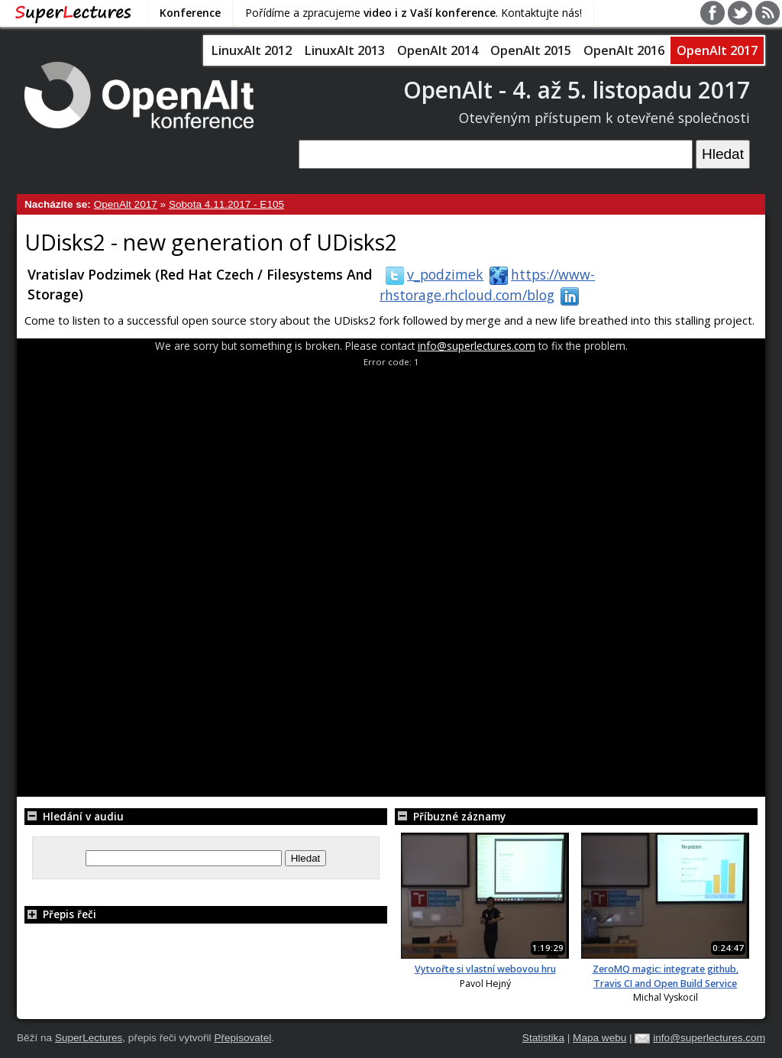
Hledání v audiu (74, 816)
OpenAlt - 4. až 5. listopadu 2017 (576, 89)
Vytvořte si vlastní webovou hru (485, 969)
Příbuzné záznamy (450, 816)
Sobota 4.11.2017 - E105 (226, 204)
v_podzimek (431, 274)
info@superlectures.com (476, 345)
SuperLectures (88, 1037)
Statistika (543, 1037)
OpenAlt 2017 (717, 50)
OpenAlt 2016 (623, 50)
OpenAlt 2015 (530, 50)
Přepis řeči (60, 914)
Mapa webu (599, 1037)
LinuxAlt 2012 (251, 50)
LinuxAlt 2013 (344, 50)
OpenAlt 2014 (437, 50)
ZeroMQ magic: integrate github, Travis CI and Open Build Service (665, 976)
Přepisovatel (242, 1037)
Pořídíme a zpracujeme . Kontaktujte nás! (413, 12)
